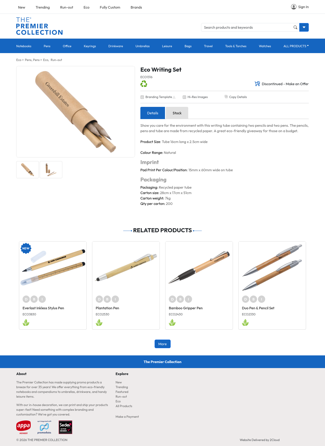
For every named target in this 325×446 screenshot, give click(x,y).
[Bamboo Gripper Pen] (199, 267)
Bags (188, 46)
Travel (208, 46)
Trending (43, 7)
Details (152, 113)
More (162, 344)
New (21, 7)
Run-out (66, 7)
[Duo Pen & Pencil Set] (272, 267)
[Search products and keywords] (250, 27)
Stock (177, 113)
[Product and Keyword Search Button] (295, 27)
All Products (124, 406)
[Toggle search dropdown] (304, 27)
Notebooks (23, 46)
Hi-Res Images (198, 97)
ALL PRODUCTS (294, 46)
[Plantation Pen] (126, 267)
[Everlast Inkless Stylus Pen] (52, 267)
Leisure (167, 46)
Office (67, 46)
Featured (122, 392)
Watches (265, 46)
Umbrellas (142, 46)
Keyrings (90, 46)
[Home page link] (39, 25)
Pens (47, 46)
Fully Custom (110, 7)
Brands (136, 7)
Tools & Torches (235, 46)
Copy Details (238, 97)
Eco (86, 7)
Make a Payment (127, 417)
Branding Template (158, 97)
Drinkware (115, 46)
